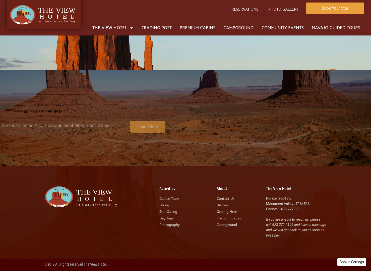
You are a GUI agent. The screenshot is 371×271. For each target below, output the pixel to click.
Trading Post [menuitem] (157, 28)
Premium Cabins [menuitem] (197, 28)
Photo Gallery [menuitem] (283, 9)
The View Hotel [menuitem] (113, 28)
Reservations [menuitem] (244, 9)
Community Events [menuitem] (283, 28)
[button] (351, 262)
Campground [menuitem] (238, 28)
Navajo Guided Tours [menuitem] (336, 28)
